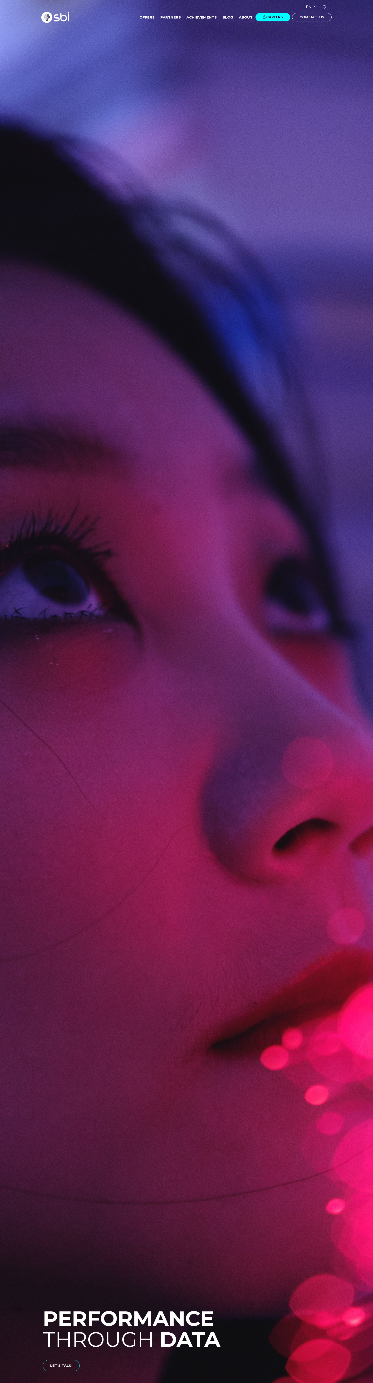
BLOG (227, 17)
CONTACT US (311, 17)
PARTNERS (170, 17)
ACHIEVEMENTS (201, 17)
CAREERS (274, 17)
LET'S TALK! (61, 1365)
